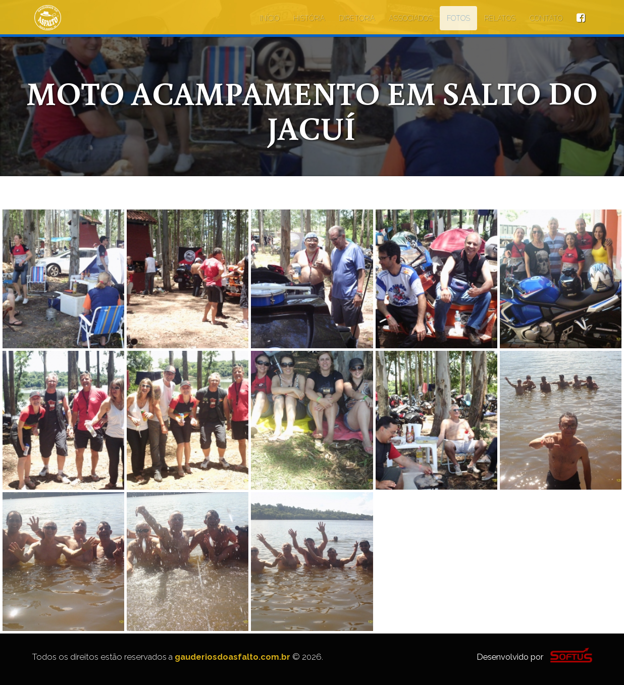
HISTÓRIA (309, 18)
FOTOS (458, 18)
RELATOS (499, 18)
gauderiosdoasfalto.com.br (232, 657)
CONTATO (546, 18)
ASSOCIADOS (411, 18)
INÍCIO (269, 18)
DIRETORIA (357, 18)
